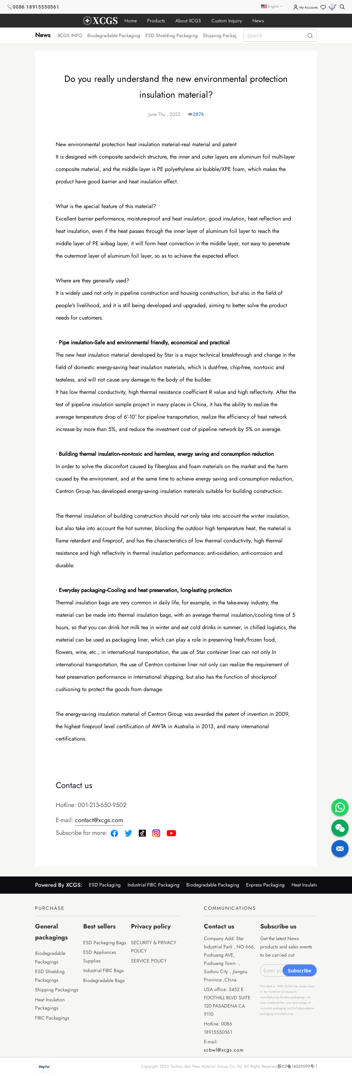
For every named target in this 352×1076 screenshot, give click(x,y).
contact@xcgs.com (99, 820)
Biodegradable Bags (104, 980)
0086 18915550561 (36, 7)
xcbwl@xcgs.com (224, 1049)
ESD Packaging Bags (104, 942)
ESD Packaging (105, 884)
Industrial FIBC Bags (103, 970)
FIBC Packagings (52, 1017)
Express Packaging (265, 884)
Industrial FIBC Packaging (153, 884)
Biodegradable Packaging (212, 884)
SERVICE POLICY (149, 960)
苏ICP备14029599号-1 (297, 1066)
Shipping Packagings (56, 989)
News (43, 35)
